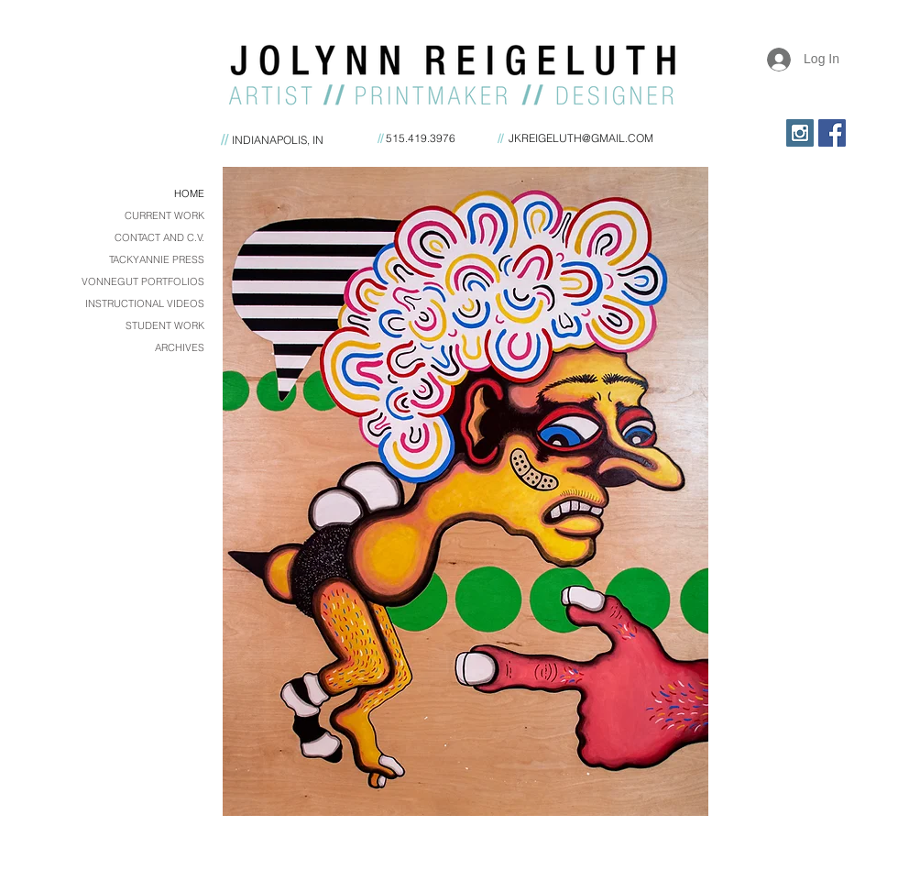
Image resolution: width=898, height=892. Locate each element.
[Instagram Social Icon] (800, 133)
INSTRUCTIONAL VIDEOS (144, 303)
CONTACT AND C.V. (159, 237)
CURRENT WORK (164, 215)
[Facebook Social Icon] (832, 133)
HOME (189, 193)
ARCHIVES (179, 347)
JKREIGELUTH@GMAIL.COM (581, 138)
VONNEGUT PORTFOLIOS (143, 281)
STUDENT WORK (165, 325)
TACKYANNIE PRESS (156, 259)
